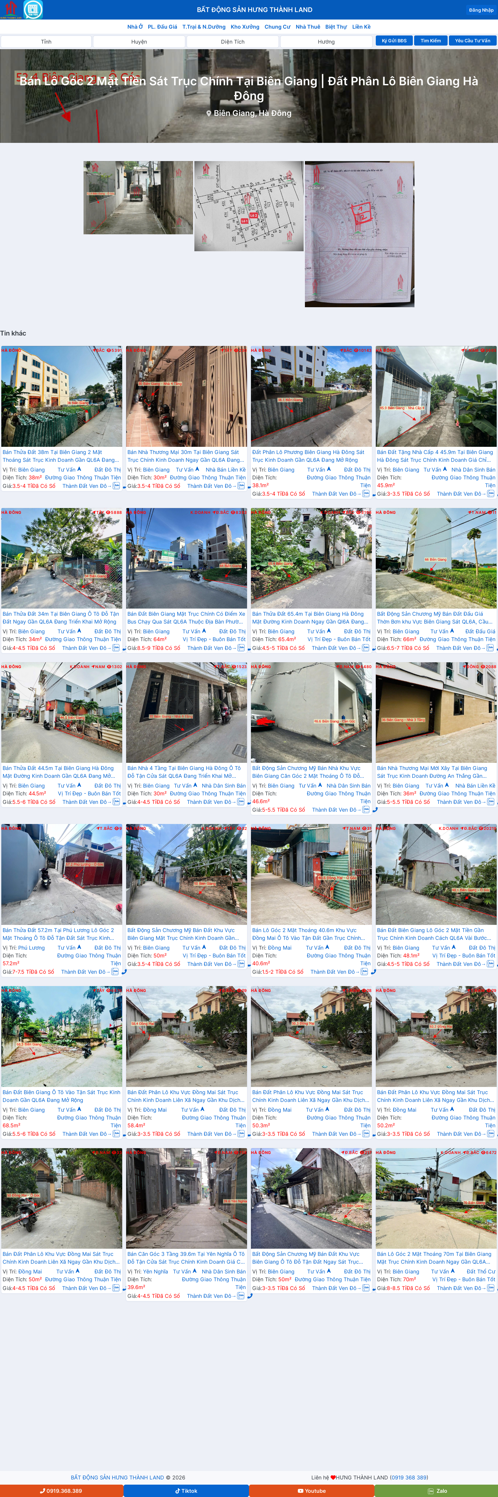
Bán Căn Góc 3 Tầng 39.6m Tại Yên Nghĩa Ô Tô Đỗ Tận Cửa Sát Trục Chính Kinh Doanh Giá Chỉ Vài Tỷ (186, 1258)
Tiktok (186, 1491)
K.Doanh (200, 513)
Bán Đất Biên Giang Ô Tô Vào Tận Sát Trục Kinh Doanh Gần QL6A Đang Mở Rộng (61, 1096)
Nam (98, 667)
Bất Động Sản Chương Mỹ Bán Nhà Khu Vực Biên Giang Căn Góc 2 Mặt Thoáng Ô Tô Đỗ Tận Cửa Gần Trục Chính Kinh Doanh (306, 772)
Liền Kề (361, 26)
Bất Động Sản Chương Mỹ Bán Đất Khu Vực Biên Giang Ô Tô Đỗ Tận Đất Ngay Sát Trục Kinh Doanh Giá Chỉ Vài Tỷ (306, 1258)
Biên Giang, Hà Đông (253, 113)
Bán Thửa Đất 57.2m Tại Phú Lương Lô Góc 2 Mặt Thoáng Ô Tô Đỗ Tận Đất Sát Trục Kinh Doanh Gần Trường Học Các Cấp (58, 934)
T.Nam (470, 350)
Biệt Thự (336, 26)
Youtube (312, 1491)
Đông (471, 667)
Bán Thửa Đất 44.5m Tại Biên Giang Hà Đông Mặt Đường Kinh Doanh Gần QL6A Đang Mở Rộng (58, 772)
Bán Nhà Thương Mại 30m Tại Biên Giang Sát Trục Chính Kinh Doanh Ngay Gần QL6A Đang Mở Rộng (183, 456)
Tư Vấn (70, 469)
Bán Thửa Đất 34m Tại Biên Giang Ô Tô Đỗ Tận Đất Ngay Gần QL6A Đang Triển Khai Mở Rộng (61, 618)
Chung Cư (278, 26)
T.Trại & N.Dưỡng (204, 26)
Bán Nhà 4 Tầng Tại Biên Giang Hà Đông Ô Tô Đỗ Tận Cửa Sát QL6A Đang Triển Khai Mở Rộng (184, 772)
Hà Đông (11, 350)
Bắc (98, 350)
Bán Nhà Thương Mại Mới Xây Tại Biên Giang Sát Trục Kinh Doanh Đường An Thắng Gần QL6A (432, 772)
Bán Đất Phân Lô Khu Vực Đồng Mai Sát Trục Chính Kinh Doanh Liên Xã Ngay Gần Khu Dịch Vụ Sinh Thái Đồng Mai (183, 1097)
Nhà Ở (135, 26)
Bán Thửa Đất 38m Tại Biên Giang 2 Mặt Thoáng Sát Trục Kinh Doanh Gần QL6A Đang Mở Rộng (59, 456)
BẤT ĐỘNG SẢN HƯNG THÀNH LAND (117, 1477)
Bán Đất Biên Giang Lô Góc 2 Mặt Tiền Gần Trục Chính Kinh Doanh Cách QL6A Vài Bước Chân (432, 934)
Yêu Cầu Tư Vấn (473, 40)
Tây (226, 350)
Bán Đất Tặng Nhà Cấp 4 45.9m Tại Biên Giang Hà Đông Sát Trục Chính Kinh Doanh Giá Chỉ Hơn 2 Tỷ (435, 456)
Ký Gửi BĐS (394, 40)
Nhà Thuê (308, 26)
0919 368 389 (409, 1477)
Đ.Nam (345, 667)
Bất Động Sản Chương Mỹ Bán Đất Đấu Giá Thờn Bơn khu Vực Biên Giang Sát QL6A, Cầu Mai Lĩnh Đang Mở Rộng (432, 618)
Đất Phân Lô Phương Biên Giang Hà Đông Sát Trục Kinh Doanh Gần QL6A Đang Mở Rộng (308, 456)
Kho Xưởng (245, 26)
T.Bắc (221, 667)
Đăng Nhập (481, 10)
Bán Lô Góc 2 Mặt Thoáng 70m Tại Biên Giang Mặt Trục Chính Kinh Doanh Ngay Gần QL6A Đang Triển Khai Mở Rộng (434, 1258)
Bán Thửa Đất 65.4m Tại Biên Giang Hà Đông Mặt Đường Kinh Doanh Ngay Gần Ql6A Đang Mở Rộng (308, 618)
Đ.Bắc (220, 513)
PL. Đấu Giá (162, 26)
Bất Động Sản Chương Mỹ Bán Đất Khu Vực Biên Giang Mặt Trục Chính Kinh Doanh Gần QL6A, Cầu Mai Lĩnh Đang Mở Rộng (181, 934)
